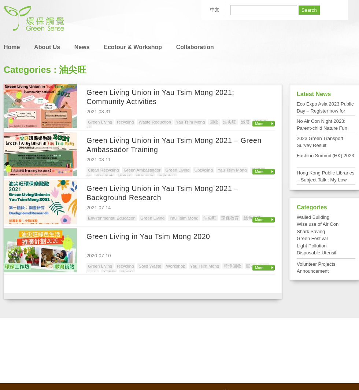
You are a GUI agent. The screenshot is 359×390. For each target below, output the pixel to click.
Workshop (175, 266)
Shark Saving (311, 231)
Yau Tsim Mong (190, 121)
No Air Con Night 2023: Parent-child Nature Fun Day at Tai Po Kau (322, 128)
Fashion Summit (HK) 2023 (325, 155)
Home (12, 47)
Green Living (100, 121)
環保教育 (230, 218)
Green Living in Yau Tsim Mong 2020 (148, 236)
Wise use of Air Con (317, 224)
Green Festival (312, 238)
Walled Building (313, 217)
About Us (47, 47)
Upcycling (203, 170)
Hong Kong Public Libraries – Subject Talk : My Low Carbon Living (326, 180)
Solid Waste (149, 266)
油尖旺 (229, 121)
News (82, 47)
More (259, 124)
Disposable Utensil (316, 252)
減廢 (245, 121)
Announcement (313, 271)
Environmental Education (112, 218)
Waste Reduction (154, 121)
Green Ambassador (141, 170)
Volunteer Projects (316, 264)
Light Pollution (312, 246)
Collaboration (195, 47)
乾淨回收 (232, 266)
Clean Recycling (103, 170)
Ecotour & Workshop (133, 47)
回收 (214, 121)
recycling (125, 121)
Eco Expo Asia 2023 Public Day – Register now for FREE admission (325, 111)
